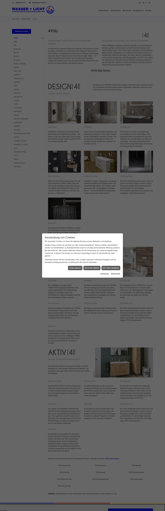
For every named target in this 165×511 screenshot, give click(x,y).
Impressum (104, 274)
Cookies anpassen (75, 268)
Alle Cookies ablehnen (92, 268)
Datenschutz (115, 274)
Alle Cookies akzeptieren (111, 268)
